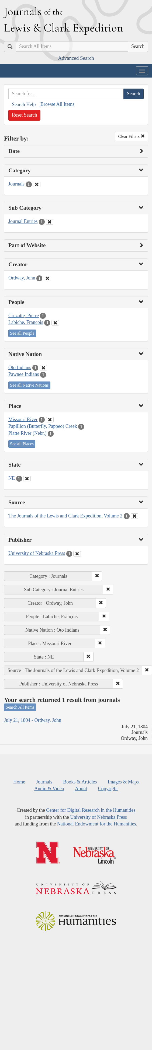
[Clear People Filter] (55, 323)
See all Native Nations (29, 385)
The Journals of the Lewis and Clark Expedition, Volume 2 (65, 516)
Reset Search (24, 115)
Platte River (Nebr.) (27, 433)
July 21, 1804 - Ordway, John (32, 720)
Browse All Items (57, 104)
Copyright (108, 788)
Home (19, 782)
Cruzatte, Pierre (23, 315)
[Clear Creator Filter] (47, 278)
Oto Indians (19, 367)
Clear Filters (131, 136)
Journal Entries (22, 221)
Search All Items (20, 707)
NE (11, 478)
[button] (97, 576)
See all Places (22, 444)
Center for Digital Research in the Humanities (90, 810)
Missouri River (23, 419)
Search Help (24, 104)
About (81, 788)
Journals (16, 184)
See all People (22, 333)
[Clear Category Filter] (36, 184)
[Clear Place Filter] (50, 419)
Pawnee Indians (23, 374)
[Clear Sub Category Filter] (49, 222)
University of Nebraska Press (36, 553)
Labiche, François (25, 322)
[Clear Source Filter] (134, 516)
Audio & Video (49, 788)
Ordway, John (21, 278)
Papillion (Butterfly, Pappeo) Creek (42, 426)
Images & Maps (123, 782)
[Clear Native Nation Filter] (43, 367)
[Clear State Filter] (27, 478)
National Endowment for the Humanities (96, 824)
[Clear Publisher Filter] (77, 553)
